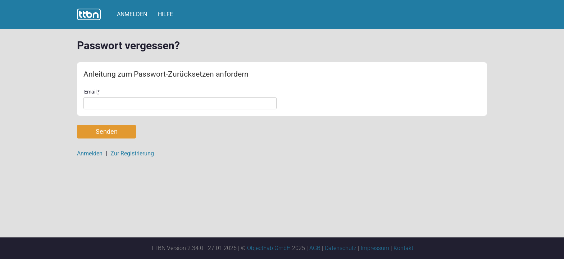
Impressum (375, 248)
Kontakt (403, 248)
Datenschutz (340, 248)
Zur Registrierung (132, 153)
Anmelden (132, 14)
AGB (314, 248)
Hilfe (165, 14)
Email (92, 92)
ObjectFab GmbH (269, 248)
